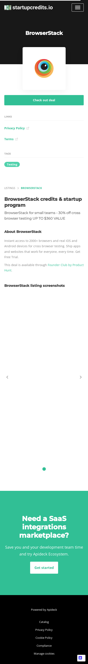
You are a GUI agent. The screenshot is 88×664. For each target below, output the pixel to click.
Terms (11, 139)
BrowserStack (31, 188)
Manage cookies (44, 653)
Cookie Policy (44, 638)
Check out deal (44, 100)
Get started (44, 567)
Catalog (44, 622)
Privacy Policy (16, 128)
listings (9, 188)
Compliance (44, 646)
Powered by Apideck (44, 610)
